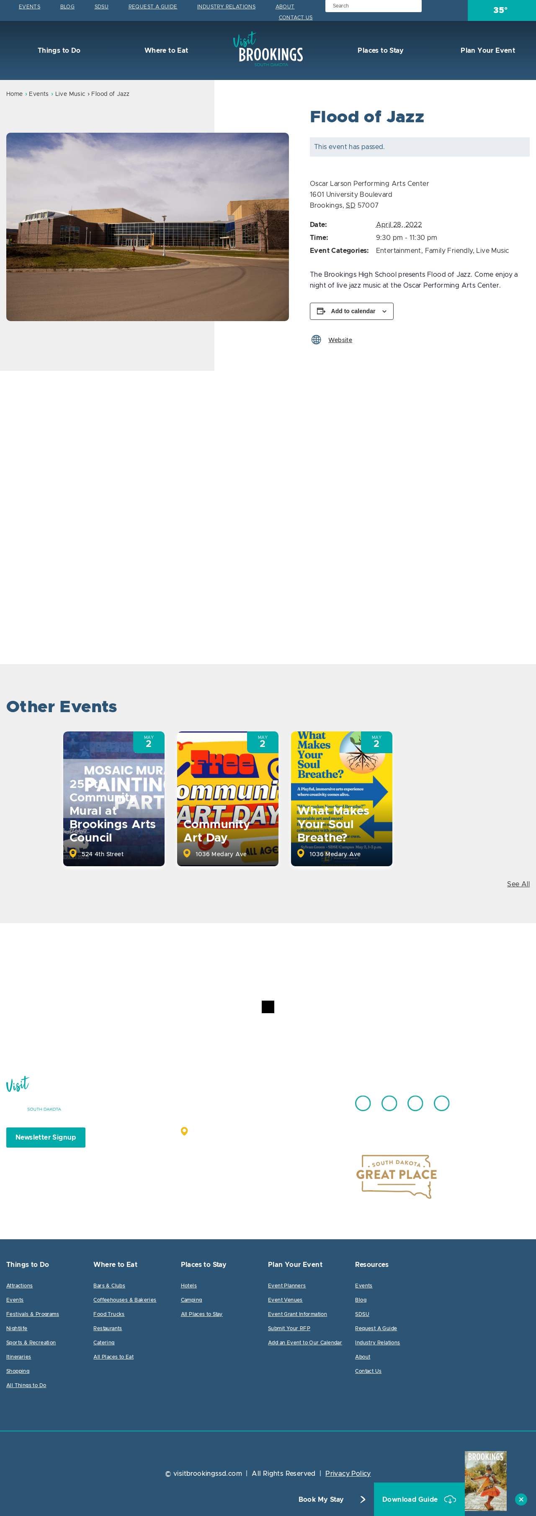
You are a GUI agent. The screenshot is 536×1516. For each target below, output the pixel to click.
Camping (191, 1299)
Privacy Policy (348, 1473)
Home (14, 94)
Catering (103, 1342)
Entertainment (398, 250)
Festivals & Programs (32, 1314)
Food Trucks (108, 1314)
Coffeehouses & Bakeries (124, 1299)
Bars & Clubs (109, 1285)
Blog (67, 6)
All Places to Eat (113, 1356)
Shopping (17, 1371)
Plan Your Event (487, 50)
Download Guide (411, 1499)
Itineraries (18, 1356)
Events (29, 6)
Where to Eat (165, 50)
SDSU (102, 6)
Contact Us (296, 17)
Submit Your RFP (289, 1328)
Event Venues (285, 1299)
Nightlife (17, 1328)
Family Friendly (449, 250)
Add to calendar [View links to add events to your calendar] (353, 311)
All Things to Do (26, 1385)
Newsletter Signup (45, 1137)
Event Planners (287, 1285)
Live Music (70, 94)
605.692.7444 (288, 1099)
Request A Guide (153, 6)
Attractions (19, 1285)
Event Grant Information (297, 1314)
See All (518, 884)
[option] (147, 227)
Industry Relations (226, 6)
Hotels (189, 1285)
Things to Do (58, 50)
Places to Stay (380, 50)
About (285, 6)
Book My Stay (321, 1499)
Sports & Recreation (31, 1342)
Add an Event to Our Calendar (305, 1342)
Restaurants (107, 1328)
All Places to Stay (202, 1314)
